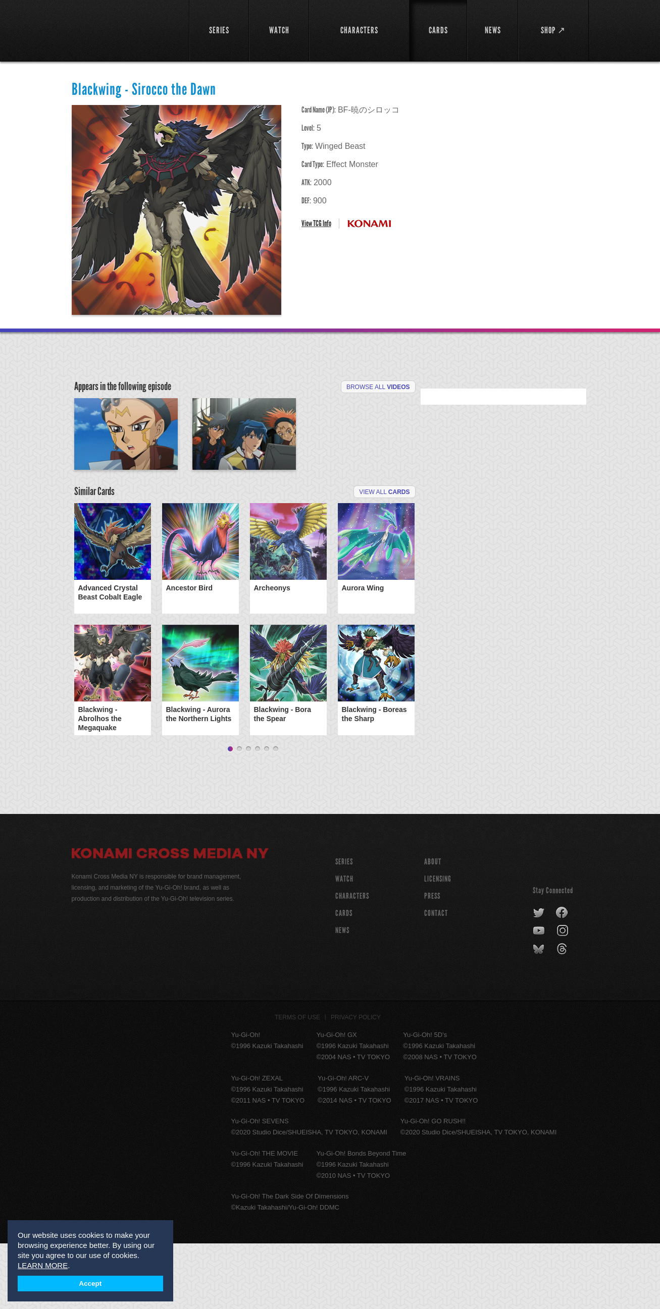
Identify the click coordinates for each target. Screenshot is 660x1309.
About (432, 927)
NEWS (342, 996)
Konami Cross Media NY (170, 920)
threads (563, 1015)
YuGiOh (124, 29)
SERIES (344, 927)
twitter (539, 978)
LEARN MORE (43, 1265)
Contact (436, 979)
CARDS (343, 979)
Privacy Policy (356, 1082)
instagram (563, 997)
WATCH (344, 944)
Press (432, 961)
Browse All (378, 387)
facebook (562, 978)
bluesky (539, 1015)
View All (384, 557)
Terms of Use (297, 1082)
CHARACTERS (352, 961)
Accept (90, 1283)
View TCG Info (316, 223)
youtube (539, 997)
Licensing (437, 944)
